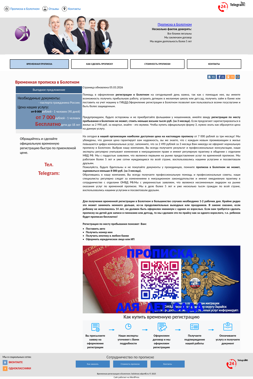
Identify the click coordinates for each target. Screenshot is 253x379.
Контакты (214, 63)
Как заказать (92, 364)
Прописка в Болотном (175, 24)
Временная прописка (39, 63)
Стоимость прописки (157, 63)
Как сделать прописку (99, 63)
